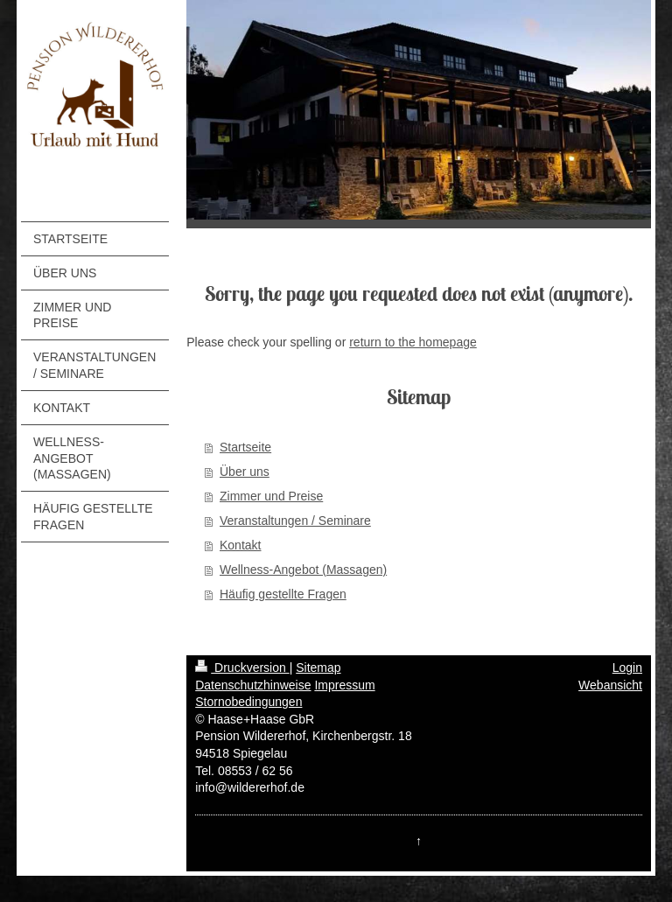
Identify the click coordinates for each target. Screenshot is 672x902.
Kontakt (240, 545)
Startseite (245, 447)
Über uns (245, 472)
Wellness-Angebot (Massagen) (303, 570)
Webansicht (610, 685)
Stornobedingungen (248, 702)
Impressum (344, 685)
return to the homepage (413, 342)
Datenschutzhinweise (253, 685)
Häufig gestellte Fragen (283, 594)
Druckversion (242, 668)
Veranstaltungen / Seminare (295, 521)
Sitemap (318, 668)
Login (627, 668)
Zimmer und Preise (271, 496)
